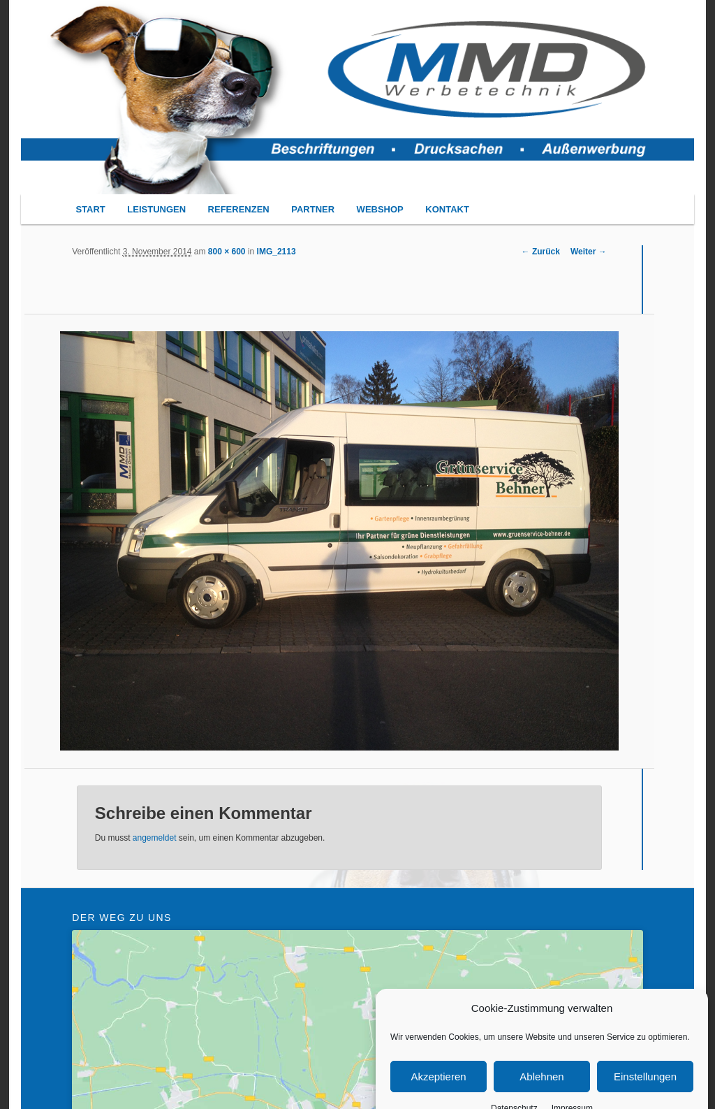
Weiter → (588, 251)
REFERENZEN (239, 209)
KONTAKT (447, 209)
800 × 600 (227, 251)
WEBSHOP (380, 209)
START (90, 209)
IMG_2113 (276, 251)
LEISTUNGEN (156, 209)
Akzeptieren (438, 1090)
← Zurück (541, 251)
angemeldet (155, 838)
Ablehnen (541, 1090)
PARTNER (312, 209)
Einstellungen (645, 1090)
